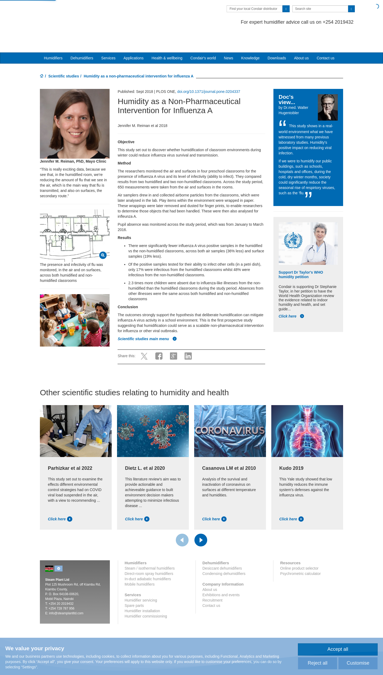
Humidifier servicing (141, 580)
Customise (358, 663)
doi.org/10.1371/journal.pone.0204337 (208, 71)
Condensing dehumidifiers (223, 553)
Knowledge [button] (250, 37)
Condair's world (203, 37)
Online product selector (299, 548)
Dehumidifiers (81, 37)
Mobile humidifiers (140, 564)
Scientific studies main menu (147, 318)
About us (301, 37)
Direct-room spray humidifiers (149, 553)
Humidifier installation (142, 590)
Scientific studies (63, 55)
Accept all (337, 649)
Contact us (326, 37)
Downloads (277, 37)
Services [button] (108, 37)
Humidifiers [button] (53, 37)
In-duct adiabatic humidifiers (148, 558)
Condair (70, 12)
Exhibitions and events (221, 574)
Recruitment (212, 580)
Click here (292, 296)
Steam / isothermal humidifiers (150, 548)
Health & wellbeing (167, 37)
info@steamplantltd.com (66, 593)
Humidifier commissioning (146, 596)
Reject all (317, 663)
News (228, 37)
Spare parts (134, 585)
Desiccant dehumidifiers (222, 548)
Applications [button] (133, 37)
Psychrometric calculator (300, 553)
